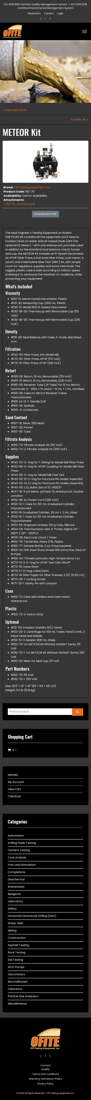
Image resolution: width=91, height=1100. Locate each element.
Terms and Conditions (45, 1074)
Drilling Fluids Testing (22, 843)
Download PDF (45, 214)
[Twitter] (45, 19)
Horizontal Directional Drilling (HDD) (32, 916)
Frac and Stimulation (22, 865)
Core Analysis (17, 857)
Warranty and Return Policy (45, 1079)
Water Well (15, 923)
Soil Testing (15, 960)
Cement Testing (19, 850)
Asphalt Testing (18, 945)
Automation (16, 836)
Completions (16, 872)
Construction (17, 938)
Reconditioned (17, 982)
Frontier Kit (78, 120)
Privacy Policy (45, 1083)
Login (60, 13)
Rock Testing (16, 952)
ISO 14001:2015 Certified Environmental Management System (52, 6)
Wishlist (13, 775)
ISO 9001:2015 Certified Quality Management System (35, 4)
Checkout (14, 796)
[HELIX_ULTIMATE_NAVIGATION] (84, 31)
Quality (45, 1069)
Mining (12, 931)
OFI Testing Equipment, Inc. (32, 187)
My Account (16, 782)
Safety (12, 909)
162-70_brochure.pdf (20, 204)
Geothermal (16, 879)
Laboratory (15, 901)
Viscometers (16, 974)
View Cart (14, 789)
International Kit (16, 110)
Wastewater (16, 887)
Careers (49, 13)
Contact (45, 1065)
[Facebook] (41, 19)
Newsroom (34, 13)
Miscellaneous (17, 1004)
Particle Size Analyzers (23, 996)
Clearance (15, 989)
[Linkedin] (50, 19)
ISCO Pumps (16, 967)
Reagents (14, 894)
